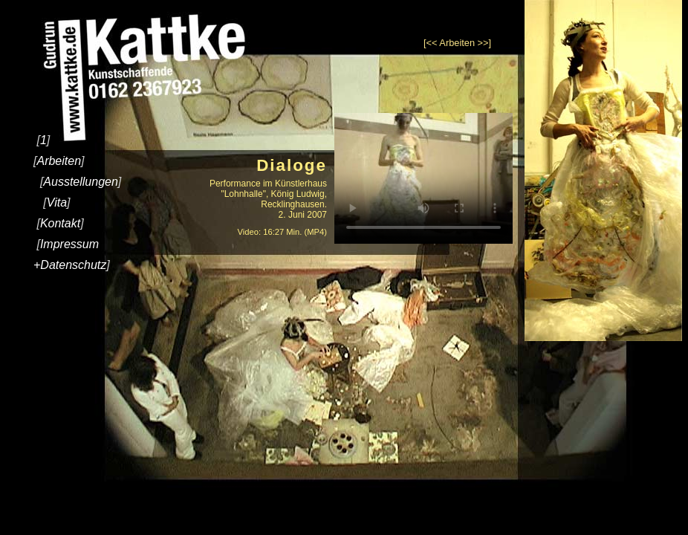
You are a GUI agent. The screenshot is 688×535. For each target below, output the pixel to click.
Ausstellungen (80, 181)
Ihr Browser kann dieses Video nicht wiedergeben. (423, 178)
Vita (57, 202)
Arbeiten (58, 161)
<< (432, 42)
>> (483, 42)
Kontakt (60, 223)
